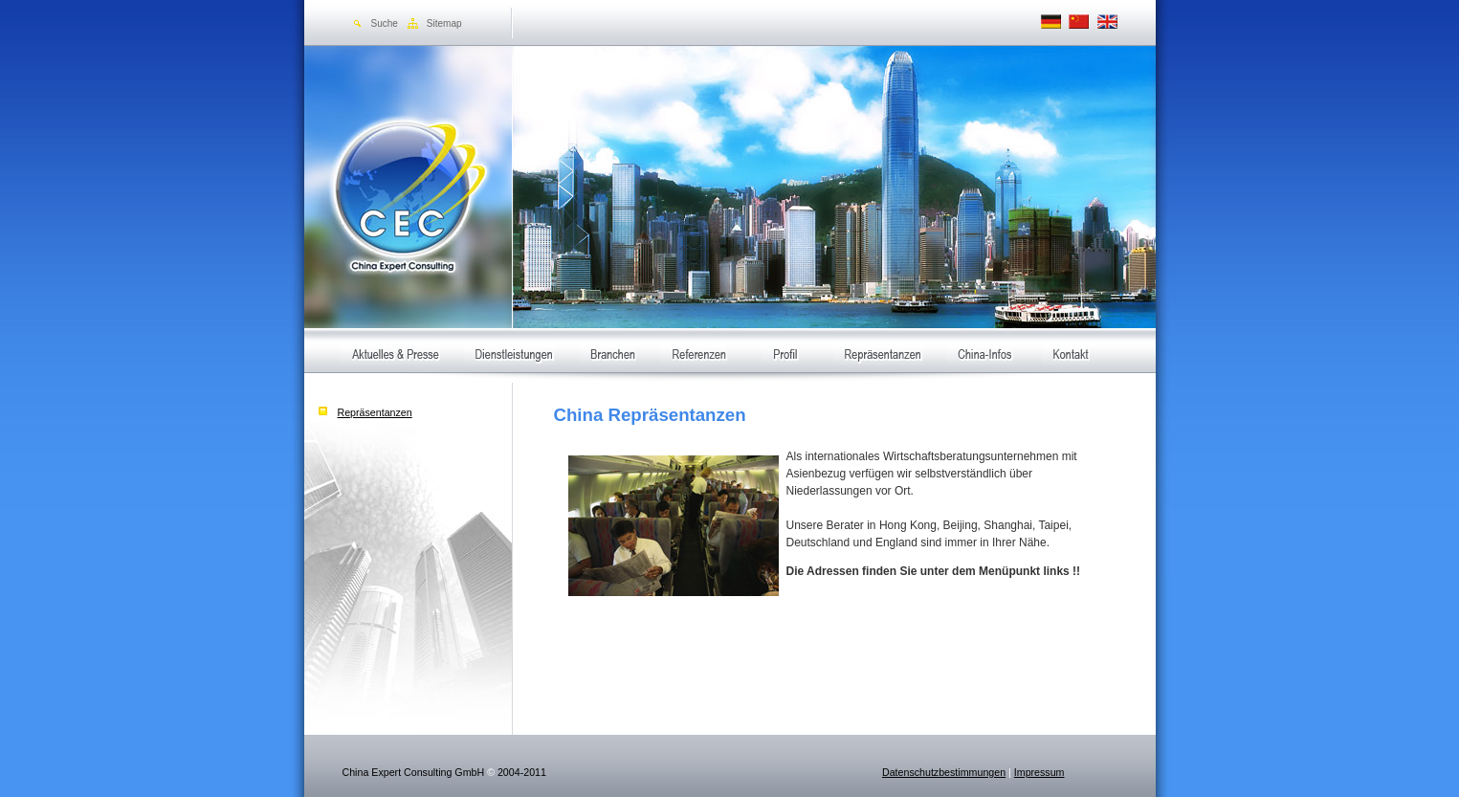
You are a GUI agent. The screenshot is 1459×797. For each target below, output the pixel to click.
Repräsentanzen (375, 412)
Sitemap (444, 23)
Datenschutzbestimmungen (944, 772)
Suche (384, 23)
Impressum (1039, 772)
